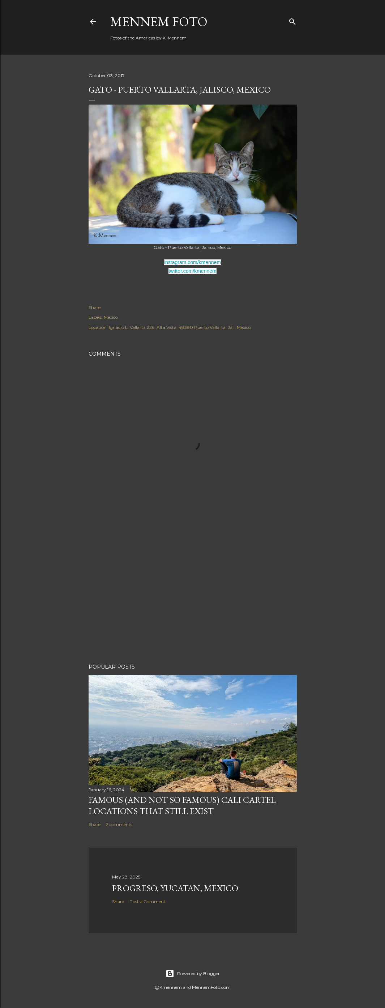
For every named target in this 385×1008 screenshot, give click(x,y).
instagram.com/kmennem (192, 262)
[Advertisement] (193, 594)
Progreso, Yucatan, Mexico (175, 888)
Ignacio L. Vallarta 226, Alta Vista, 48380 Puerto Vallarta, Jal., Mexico (180, 327)
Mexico (111, 317)
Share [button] (94, 307)
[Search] (292, 20)
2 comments (119, 824)
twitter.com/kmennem (192, 271)
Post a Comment (147, 901)
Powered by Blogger (193, 973)
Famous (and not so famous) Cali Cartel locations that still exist (182, 805)
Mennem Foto (159, 21)
